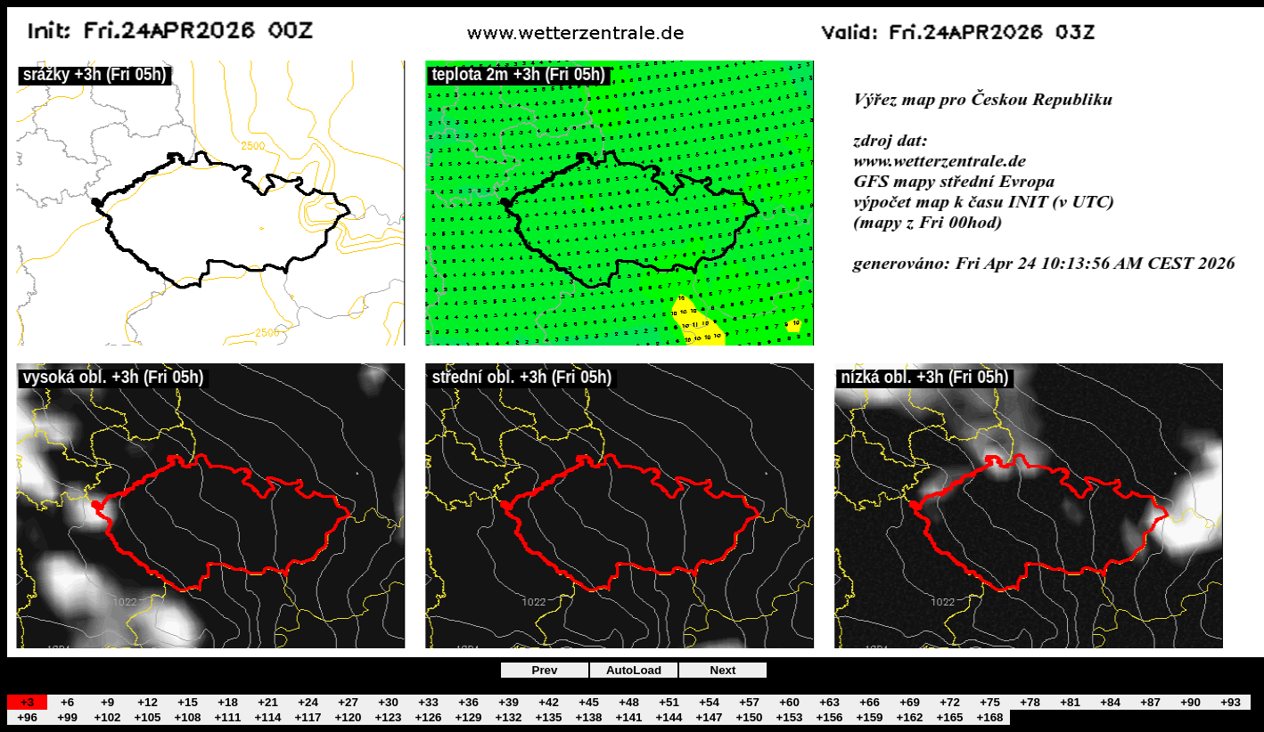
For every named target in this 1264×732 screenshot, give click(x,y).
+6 (67, 702)
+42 (548, 702)
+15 (187, 702)
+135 (548, 717)
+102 (107, 717)
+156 (829, 717)
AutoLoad (633, 670)
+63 (829, 702)
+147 (708, 717)
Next (723, 670)
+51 (669, 702)
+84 (1110, 702)
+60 (789, 702)
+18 (228, 702)
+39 (508, 702)
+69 (909, 702)
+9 (107, 702)
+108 (187, 717)
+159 (869, 717)
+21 (268, 702)
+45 (589, 702)
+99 (67, 717)
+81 (1070, 702)
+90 (1190, 702)
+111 (227, 717)
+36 (468, 702)
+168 (989, 717)
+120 (347, 717)
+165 (949, 717)
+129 (468, 717)
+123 (387, 717)
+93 (1230, 702)
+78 (1030, 702)
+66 (869, 702)
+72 (950, 702)
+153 (789, 717)
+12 (147, 702)
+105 (147, 717)
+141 (628, 717)
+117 (307, 717)
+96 (27, 717)
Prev (545, 670)
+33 (428, 702)
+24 (308, 702)
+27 (348, 702)
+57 (749, 702)
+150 (748, 717)
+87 (1150, 702)
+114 (267, 717)
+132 (508, 717)
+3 (27, 702)
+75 (990, 702)
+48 (629, 702)
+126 (427, 717)
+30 (388, 702)
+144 (668, 717)
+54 (709, 702)
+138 (588, 717)
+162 (909, 717)
